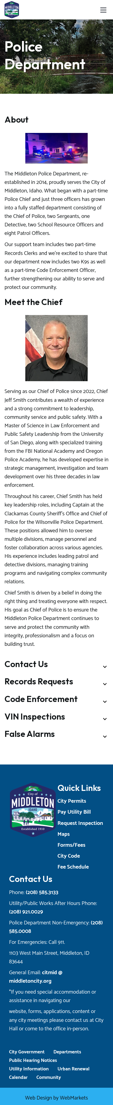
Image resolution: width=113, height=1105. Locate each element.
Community (48, 1077)
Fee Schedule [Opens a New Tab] (73, 867)
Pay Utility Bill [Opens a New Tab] (74, 812)
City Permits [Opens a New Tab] (72, 801)
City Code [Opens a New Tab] (69, 856)
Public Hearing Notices (33, 1060)
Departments (67, 1052)
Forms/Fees (71, 845)
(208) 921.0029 (26, 912)
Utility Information (29, 1069)
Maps (64, 834)
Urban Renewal (73, 1069)
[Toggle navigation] (103, 9)
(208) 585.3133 (42, 892)
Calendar (18, 1077)
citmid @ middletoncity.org (35, 977)
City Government (27, 1052)
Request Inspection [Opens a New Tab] (80, 823)
